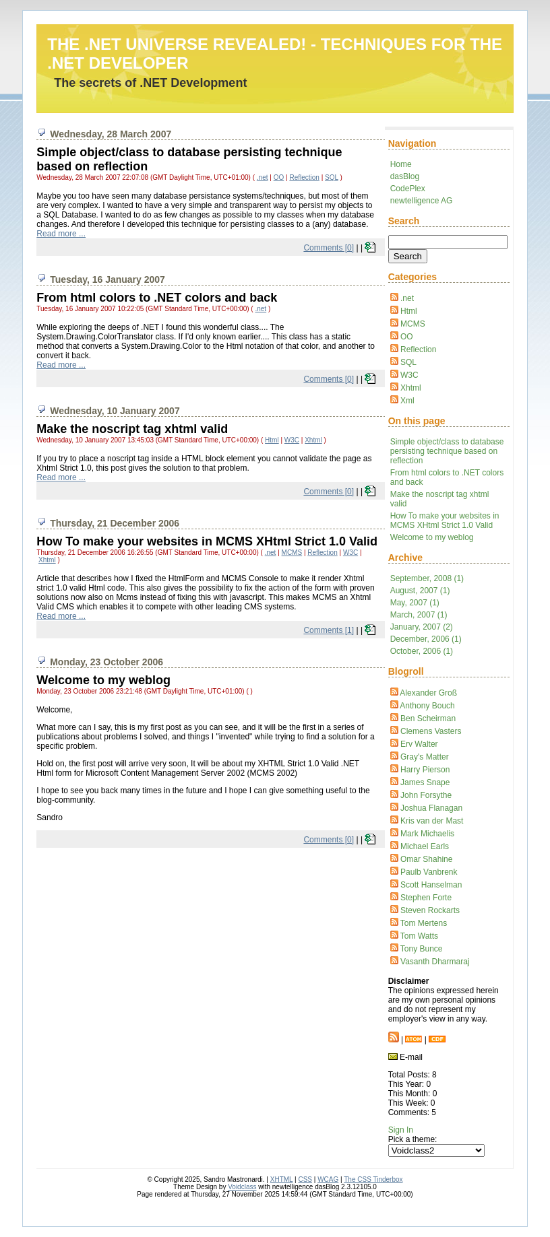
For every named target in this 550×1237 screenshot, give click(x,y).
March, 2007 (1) (419, 615)
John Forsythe (426, 795)
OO (406, 336)
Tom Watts (419, 936)
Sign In (400, 1130)
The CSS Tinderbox (373, 1179)
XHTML (281, 1179)
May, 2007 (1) (414, 602)
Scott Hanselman (431, 885)
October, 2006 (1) (421, 651)
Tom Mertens (423, 923)
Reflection (418, 349)
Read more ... (61, 233)
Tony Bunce (421, 949)
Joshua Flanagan (431, 808)
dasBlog (404, 176)
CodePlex (407, 188)
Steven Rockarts (430, 910)
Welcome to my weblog (432, 537)
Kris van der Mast (431, 821)
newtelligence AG (421, 200)
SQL (408, 362)
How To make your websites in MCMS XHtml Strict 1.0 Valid (444, 520)
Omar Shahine (426, 859)
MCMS (412, 324)
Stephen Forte (426, 897)
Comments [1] (328, 630)
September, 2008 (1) (427, 578)
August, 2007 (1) (420, 590)
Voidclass (242, 1187)
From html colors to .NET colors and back (156, 297)
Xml (407, 400)
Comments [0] (328, 248)
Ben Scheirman (428, 718)
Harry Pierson (425, 769)
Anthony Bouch (427, 705)
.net (407, 298)
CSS (305, 1179)
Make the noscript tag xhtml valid (132, 429)
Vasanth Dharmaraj (435, 961)
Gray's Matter (424, 757)
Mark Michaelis (427, 833)
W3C (409, 375)
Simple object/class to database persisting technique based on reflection (447, 451)
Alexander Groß (428, 693)
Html (408, 311)
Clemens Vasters (430, 731)
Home (401, 164)
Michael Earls (424, 846)
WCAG (327, 1179)
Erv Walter (419, 744)
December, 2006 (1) (426, 639)
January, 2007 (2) (421, 627)
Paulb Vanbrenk (429, 872)
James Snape (425, 782)
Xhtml (410, 388)
